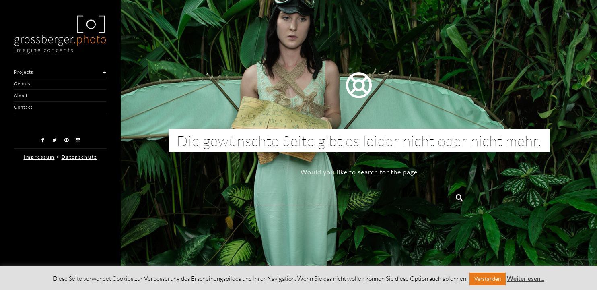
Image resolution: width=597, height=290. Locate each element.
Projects (23, 72)
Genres (22, 83)
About (21, 95)
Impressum (39, 157)
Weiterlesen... (525, 278)
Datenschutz (79, 157)
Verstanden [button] (487, 279)
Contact (23, 107)
